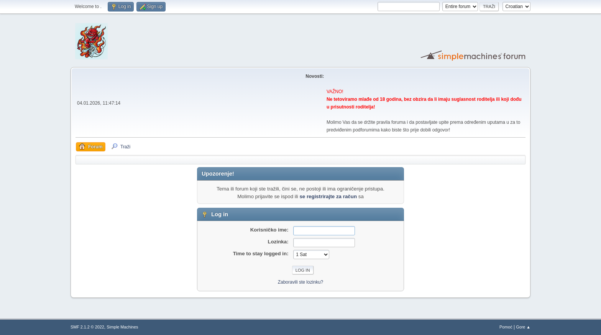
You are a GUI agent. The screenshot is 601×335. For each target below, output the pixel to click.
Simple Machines (122, 327)
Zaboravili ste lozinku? (300, 282)
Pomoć (505, 327)
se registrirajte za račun (328, 196)
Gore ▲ (523, 327)
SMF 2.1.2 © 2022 (87, 327)
